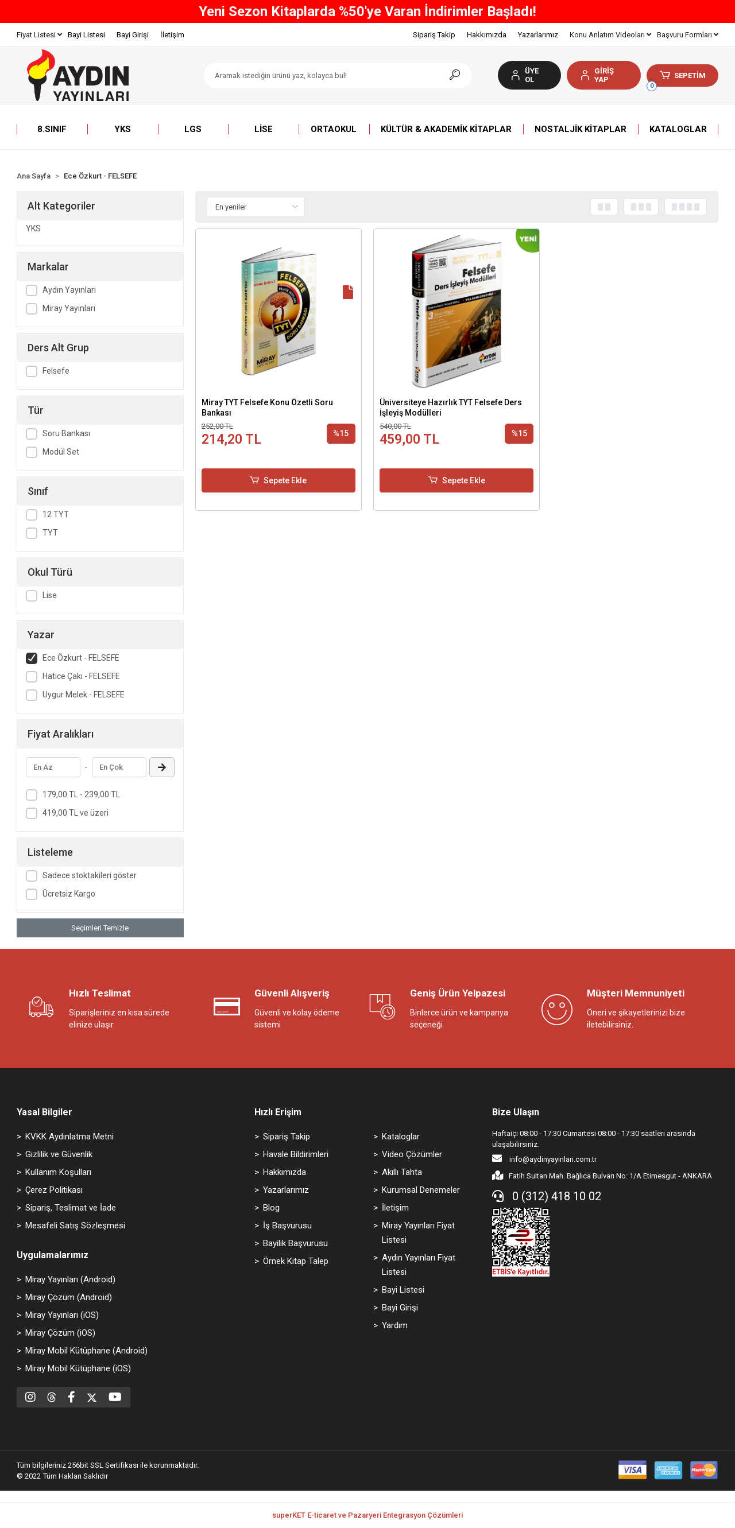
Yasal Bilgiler (44, 1112)
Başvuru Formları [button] (687, 34)
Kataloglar (401, 1136)
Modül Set (60, 451)
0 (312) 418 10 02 (546, 1196)
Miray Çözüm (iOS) (60, 1333)
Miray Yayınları (68, 308)
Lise (49, 595)
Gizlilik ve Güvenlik (58, 1154)
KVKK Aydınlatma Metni (69, 1136)
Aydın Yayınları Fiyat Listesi (418, 1264)
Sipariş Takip (434, 34)
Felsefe (55, 370)
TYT (50, 532)
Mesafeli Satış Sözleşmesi (75, 1225)
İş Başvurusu (287, 1225)
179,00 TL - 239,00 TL (81, 794)
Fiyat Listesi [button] (39, 34)
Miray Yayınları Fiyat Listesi (418, 1232)
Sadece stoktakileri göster (89, 875)
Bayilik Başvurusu (295, 1243)
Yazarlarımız (538, 34)
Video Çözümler (412, 1154)
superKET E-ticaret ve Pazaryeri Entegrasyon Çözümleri (367, 1515)
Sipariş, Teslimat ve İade (70, 1208)
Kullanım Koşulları (58, 1172)
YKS (33, 228)
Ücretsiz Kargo (68, 893)
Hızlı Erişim (277, 1112)
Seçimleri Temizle (100, 928)
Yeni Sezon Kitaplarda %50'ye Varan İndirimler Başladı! (367, 11)
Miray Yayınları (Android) (70, 1279)
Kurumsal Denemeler (421, 1190)
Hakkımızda (486, 34)
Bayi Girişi (133, 34)
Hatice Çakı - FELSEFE (81, 676)
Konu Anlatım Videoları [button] (610, 34)
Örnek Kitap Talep (295, 1261)
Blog (271, 1208)
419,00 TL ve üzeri (75, 812)
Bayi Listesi (86, 34)
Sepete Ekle (278, 481)
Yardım (395, 1325)
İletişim (172, 34)
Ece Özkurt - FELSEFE (80, 657)
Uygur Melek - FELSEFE (83, 694)
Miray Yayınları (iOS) (62, 1315)
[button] (603, 75)
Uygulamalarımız (52, 1255)
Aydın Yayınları (69, 289)
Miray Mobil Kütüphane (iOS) (78, 1368)
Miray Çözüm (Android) (68, 1297)
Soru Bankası (66, 433)
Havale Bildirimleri (295, 1154)
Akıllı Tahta (402, 1172)
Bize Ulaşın (515, 1112)
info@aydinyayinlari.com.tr (544, 1158)
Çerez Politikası (54, 1190)
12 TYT (55, 514)
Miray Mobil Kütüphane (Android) (86, 1350)
